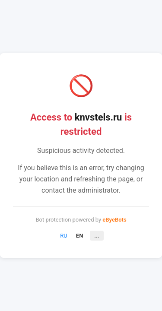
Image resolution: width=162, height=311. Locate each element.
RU (63, 235)
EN (79, 235)
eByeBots (114, 219)
